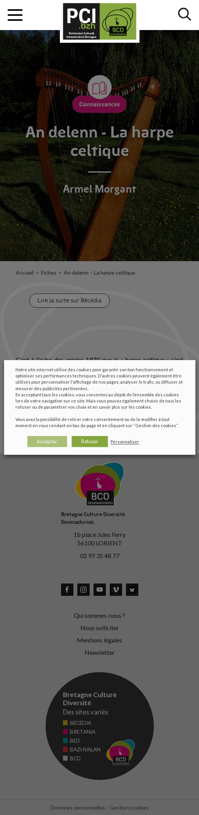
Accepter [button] (47, 441)
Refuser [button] (89, 441)
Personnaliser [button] (125, 441)
